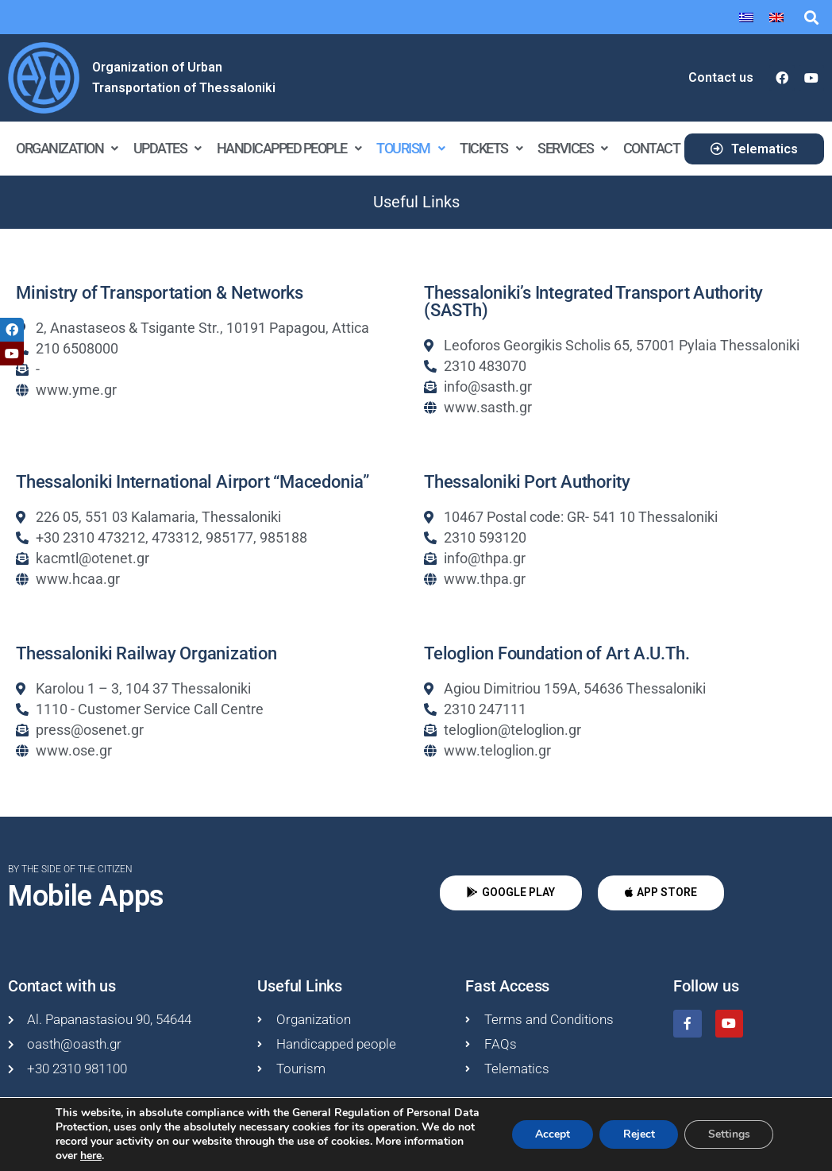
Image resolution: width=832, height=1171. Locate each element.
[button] (811, 17)
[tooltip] (12, 330)
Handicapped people (289, 148)
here (91, 1156)
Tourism (410, 148)
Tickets (491, 148)
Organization (66, 148)
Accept (550, 1134)
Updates (167, 148)
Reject (637, 1134)
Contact (651, 148)
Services (572, 148)
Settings (728, 1134)
